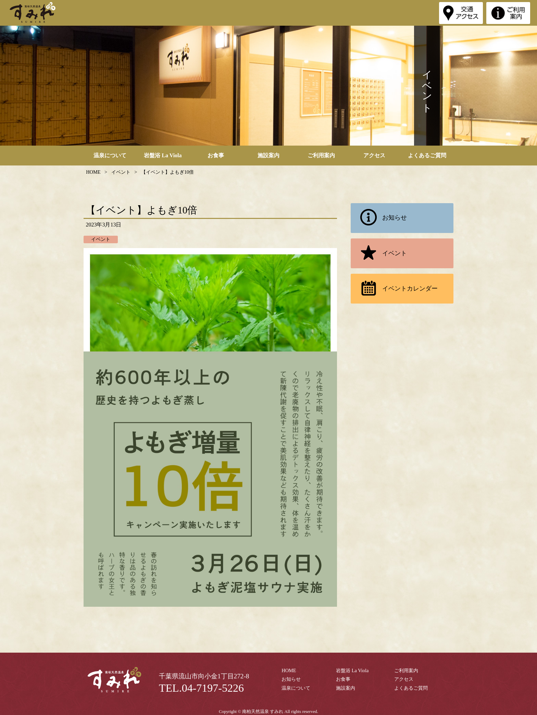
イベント (381, 253)
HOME (289, 670)
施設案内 (268, 155)
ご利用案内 (321, 155)
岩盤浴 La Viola (163, 155)
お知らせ (381, 218)
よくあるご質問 (427, 155)
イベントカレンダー (396, 289)
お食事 (216, 155)
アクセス (374, 155)
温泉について (109, 155)
